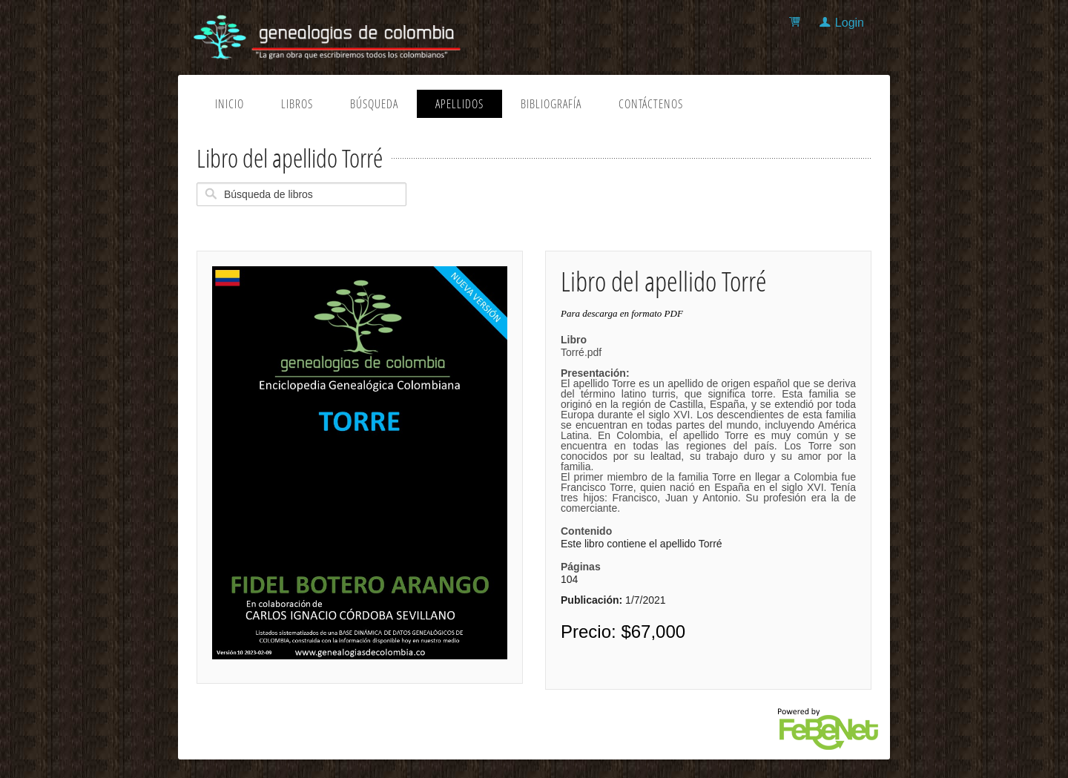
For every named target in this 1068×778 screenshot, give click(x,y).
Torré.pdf (708, 430)
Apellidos (459, 104)
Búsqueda (374, 104)
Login (849, 22)
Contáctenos (651, 104)
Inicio (229, 104)
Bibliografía (551, 104)
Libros (297, 104)
